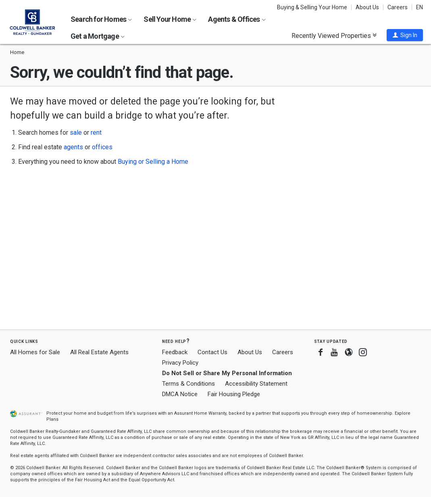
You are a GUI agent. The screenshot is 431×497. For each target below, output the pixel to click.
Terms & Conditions (188, 383)
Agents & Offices (236, 19)
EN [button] (419, 7)
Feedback (174, 352)
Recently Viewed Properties (334, 35)
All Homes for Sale (35, 352)
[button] (405, 35)
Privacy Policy (180, 362)
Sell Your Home (170, 19)
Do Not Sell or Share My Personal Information (227, 373)
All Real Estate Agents (99, 352)
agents (73, 147)
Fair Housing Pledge (234, 394)
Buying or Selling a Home (153, 161)
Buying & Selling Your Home (312, 7)
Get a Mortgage (98, 36)
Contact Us (212, 352)
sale (76, 132)
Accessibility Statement (256, 383)
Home (17, 52)
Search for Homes (101, 19)
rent (96, 132)
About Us (367, 7)
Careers (397, 7)
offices (102, 147)
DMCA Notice (180, 394)
